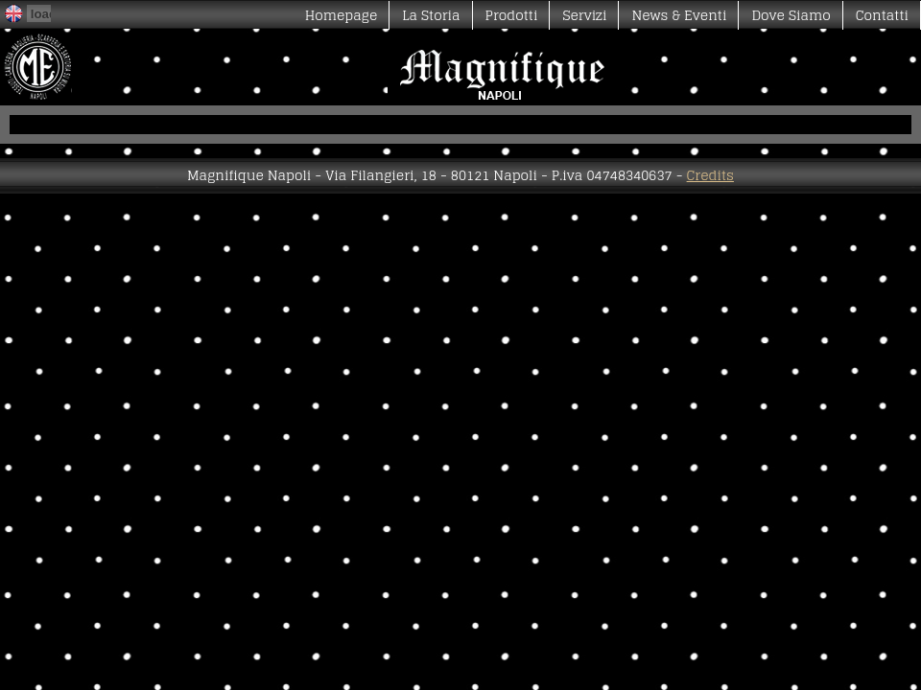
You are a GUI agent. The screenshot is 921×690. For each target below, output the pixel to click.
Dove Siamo (790, 15)
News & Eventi (678, 15)
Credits (710, 175)
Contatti (882, 15)
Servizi (584, 15)
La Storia (431, 15)
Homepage (341, 15)
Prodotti (511, 15)
